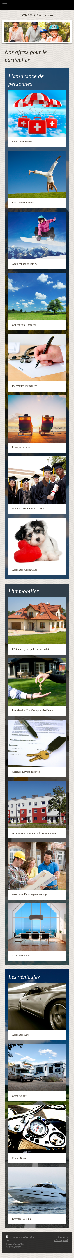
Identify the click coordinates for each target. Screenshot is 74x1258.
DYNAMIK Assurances (37, 15)
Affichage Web (61, 1240)
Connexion (63, 1237)
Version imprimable (17, 1237)
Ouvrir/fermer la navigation (37, 5)
